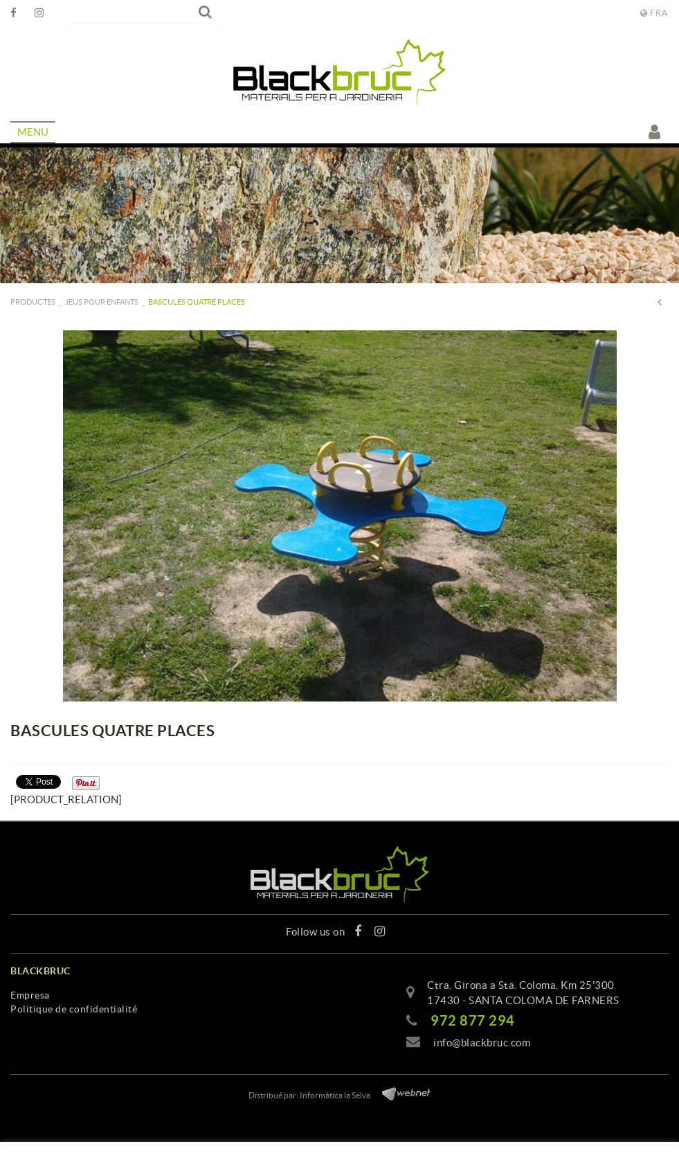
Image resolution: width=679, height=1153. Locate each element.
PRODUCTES (32, 302)
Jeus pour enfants (101, 302)
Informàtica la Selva (335, 1095)
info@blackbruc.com (481, 1042)
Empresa (30, 995)
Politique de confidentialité (73, 1009)
